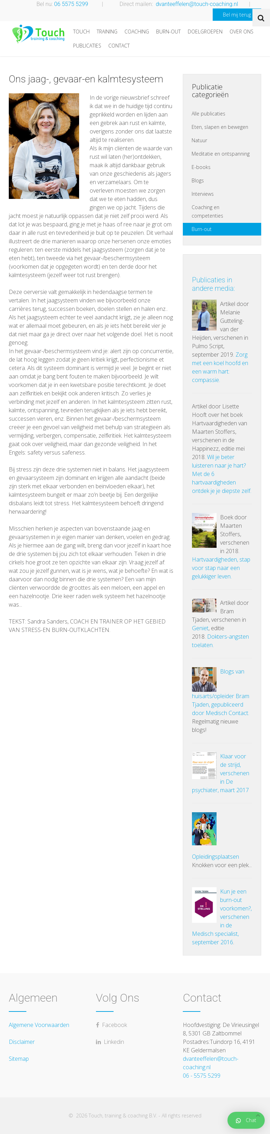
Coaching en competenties (207, 211)
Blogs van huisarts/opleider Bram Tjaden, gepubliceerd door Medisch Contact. (220, 692)
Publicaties (87, 45)
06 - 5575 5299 (201, 1075)
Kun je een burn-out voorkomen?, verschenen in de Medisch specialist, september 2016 (222, 917)
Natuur (199, 140)
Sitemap (19, 1059)
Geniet (200, 628)
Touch (81, 31)
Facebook (111, 1025)
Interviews (203, 193)
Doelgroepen (205, 31)
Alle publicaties (208, 113)
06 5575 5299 (71, 4)
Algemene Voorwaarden (39, 1025)
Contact (119, 45)
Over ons (241, 31)
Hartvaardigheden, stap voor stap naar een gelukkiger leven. (221, 568)
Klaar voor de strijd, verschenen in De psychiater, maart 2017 (220, 773)
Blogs (198, 180)
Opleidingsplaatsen (215, 856)
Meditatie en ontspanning (221, 153)
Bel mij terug (237, 14)
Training (107, 31)
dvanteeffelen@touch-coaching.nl (197, 4)
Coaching (136, 31)
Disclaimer (22, 1042)
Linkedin (110, 1042)
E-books (201, 167)
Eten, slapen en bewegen (220, 127)
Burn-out (168, 31)
